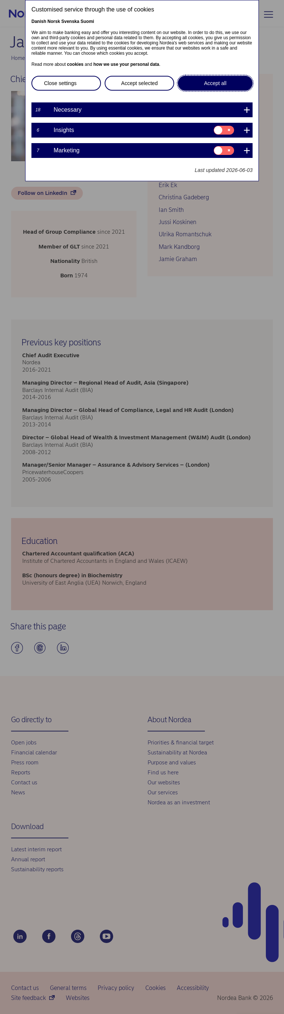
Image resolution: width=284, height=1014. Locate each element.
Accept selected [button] (139, 83)
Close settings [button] (60, 83)
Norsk (53, 21)
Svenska (70, 21)
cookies (75, 64)
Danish (38, 21)
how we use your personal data (126, 64)
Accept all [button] (215, 83)
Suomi (87, 21)
